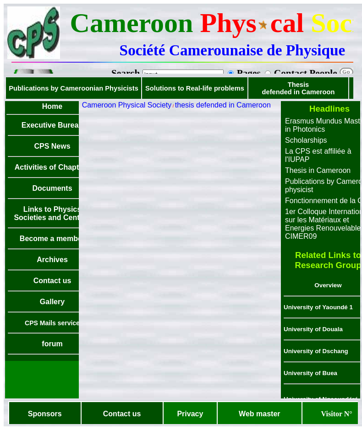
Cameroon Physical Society (127, 105)
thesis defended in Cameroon (223, 105)
